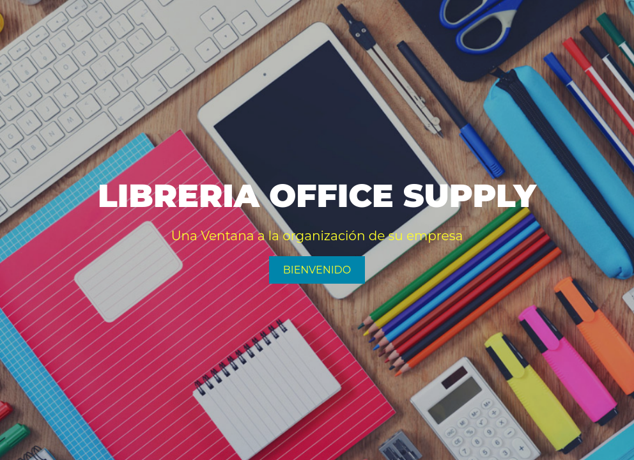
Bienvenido (317, 270)
